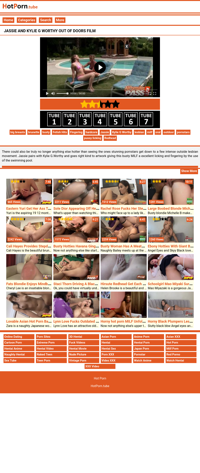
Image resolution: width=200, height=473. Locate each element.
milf (149, 132)
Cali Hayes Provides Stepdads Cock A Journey (42, 246)
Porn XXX (108, 354)
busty (46, 132)
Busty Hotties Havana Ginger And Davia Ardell (89, 246)
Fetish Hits (60, 132)
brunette (33, 132)
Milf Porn (172, 348)
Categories (26, 20)
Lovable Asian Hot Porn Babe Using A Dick (39, 321)
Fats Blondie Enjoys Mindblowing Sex (35, 284)
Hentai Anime (13, 348)
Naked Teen (44, 354)
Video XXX (108, 360)
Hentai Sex (109, 348)
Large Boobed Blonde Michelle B (173, 208)
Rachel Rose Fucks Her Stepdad (126, 208)
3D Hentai (75, 336)
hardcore (91, 132)
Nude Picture (77, 354)
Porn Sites (43, 336)
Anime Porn (141, 336)
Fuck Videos (77, 342)
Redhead (110, 138)
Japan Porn (141, 348)
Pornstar (139, 354)
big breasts (17, 132)
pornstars (183, 132)
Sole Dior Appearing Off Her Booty (80, 208)
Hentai (106, 342)
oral (158, 132)
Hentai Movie (78, 348)
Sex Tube (10, 360)
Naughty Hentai (14, 354)
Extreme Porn (45, 342)
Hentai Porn (142, 342)
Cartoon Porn (13, 342)
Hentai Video (45, 348)
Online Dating (13, 336)
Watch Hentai (175, 360)
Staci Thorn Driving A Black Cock (79, 284)
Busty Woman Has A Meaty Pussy (127, 246)
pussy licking (92, 138)
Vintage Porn (77, 360)
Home (8, 20)
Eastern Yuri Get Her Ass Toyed (30, 208)
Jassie (104, 132)
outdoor (168, 132)
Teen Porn (43, 360)
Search (45, 20)
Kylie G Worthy (121, 132)
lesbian (139, 132)
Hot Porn (172, 342)
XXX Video (92, 366)
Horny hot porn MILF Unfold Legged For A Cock (138, 321)
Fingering (76, 132)
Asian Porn (109, 336)
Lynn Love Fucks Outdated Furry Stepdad (85, 321)
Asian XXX (173, 336)
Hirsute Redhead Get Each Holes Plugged (133, 284)
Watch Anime (142, 360)
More (60, 20)
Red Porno (173, 354)
